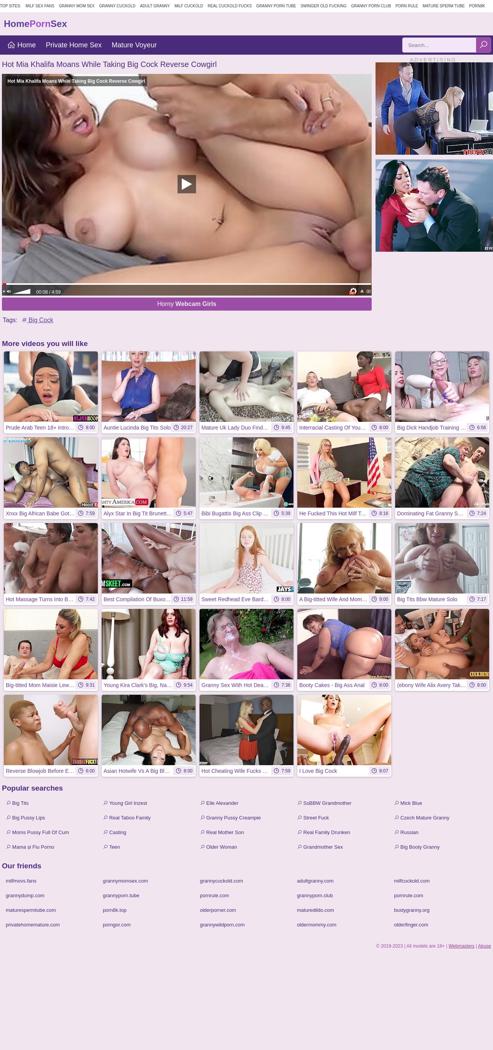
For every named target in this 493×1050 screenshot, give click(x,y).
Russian (406, 832)
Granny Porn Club (371, 6)
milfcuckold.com (411, 881)
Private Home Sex (74, 45)
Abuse (484, 946)
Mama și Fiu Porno (30, 847)
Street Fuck (313, 818)
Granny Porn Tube (276, 6)
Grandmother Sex (320, 847)
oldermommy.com (316, 925)
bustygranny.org (411, 910)
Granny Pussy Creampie (230, 818)
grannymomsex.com (125, 881)
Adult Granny (155, 6)
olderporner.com (218, 910)
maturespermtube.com (31, 910)
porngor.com (117, 925)
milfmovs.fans (21, 881)
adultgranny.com (315, 881)
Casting (114, 832)
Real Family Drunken (323, 832)
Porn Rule (407, 6)
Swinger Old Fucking (324, 6)
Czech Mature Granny (421, 818)
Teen (111, 847)
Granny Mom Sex (77, 6)
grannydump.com (25, 895)
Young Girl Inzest (125, 803)
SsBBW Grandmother (324, 803)
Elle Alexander (219, 803)
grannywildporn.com (222, 925)
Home (21, 45)
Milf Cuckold (188, 6)
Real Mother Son (222, 832)
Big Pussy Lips (25, 818)
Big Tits (17, 803)
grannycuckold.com (221, 881)
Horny (186, 304)
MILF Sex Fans (40, 6)
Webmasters (462, 946)
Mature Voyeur (134, 45)
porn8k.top (114, 910)
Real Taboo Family (127, 818)
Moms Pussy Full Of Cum (37, 832)
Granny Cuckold (117, 6)
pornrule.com (214, 895)
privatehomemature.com (33, 925)
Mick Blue (408, 803)
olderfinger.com (411, 925)
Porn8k (477, 6)
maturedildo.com (315, 910)
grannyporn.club (315, 895)
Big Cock (37, 320)
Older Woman (218, 847)
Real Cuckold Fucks (230, 6)
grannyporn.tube (121, 895)
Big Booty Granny (417, 847)
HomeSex (35, 23)
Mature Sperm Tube (443, 6)
